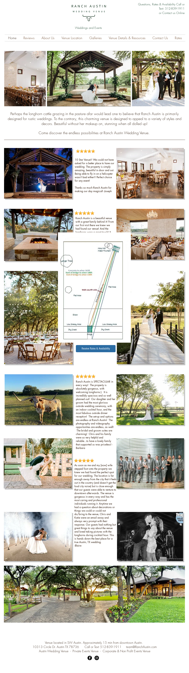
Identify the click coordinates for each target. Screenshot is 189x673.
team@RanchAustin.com (141, 647)
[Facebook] (89, 658)
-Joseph (108, 191)
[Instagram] (96, 658)
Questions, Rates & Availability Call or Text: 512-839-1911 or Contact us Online (161, 8)
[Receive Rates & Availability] (96, 348)
